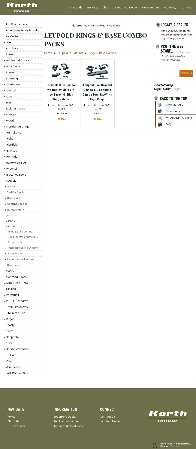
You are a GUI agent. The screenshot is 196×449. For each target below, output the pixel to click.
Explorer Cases (15, 108)
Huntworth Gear (16, 163)
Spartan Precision (17, 349)
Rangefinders (15, 209)
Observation (14, 265)
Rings (11, 221)
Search (187, 73)
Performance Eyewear (21, 259)
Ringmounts (15, 242)
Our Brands (75, 7)
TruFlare (11, 355)
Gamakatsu (13, 132)
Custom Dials (151, 7)
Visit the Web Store (172, 47)
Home (48, 53)
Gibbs (9, 138)
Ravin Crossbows (17, 307)
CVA (9, 96)
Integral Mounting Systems (23, 247)
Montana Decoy (16, 277)
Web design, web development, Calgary (175, 444)
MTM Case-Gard (17, 283)
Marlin (10, 271)
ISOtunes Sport (16, 175)
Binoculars (13, 198)
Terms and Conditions (68, 426)
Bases (11, 226)
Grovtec (11, 150)
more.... (62, 118)
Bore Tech (13, 66)
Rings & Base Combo (20, 231)
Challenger (13, 84)
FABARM (11, 114)
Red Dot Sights (15, 192)
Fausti (10, 120)
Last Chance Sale (17, 373)
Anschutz (12, 48)
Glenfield (12, 144)
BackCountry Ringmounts (23, 236)
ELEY (8, 102)
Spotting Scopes (17, 204)
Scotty (10, 325)
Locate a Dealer (174, 25)
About (106, 7)
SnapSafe (12, 337)
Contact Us (107, 417)
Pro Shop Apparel (17, 24)
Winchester (13, 367)
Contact (186, 7)
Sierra (9, 331)
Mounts (11, 215)
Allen (9, 42)
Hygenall (11, 169)
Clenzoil (11, 90)
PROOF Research (17, 301)
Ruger (10, 319)
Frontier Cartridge (17, 126)
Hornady (11, 156)
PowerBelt (12, 295)
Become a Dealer (126, 7)
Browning (12, 78)
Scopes (12, 186)
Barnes (10, 54)
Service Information (67, 421)
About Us (13, 421)
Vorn (9, 361)
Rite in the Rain (15, 313)
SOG (9, 343)
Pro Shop (92, 7)
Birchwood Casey (17, 60)
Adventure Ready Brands (22, 30)
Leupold (11, 181)
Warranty (170, 7)
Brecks (10, 72)
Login (177, 89)
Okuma (11, 289)
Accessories (15, 253)
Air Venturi (12, 36)
